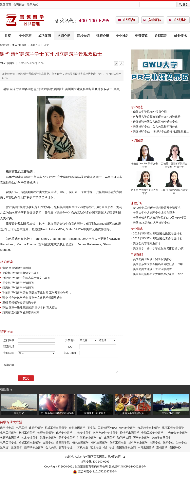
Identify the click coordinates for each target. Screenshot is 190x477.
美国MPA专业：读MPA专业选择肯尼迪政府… (161, 131)
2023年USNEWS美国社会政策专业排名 (157, 233)
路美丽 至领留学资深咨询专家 (20, 312)
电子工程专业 (8, 442)
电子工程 (21, 427)
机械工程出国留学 (56, 427)
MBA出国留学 (80, 442)
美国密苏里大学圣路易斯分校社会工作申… (159, 264)
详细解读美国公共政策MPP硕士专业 (155, 121)
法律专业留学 (48, 437)
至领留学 (161, 447)
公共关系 (51, 447)
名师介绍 (64, 35)
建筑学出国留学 (161, 437)
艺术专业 (95, 447)
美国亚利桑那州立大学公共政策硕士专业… (159, 274)
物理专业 (155, 442)
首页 (8, 35)
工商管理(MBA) (107, 427)
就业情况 (180, 35)
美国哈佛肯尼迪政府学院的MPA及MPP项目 (159, 217)
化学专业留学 (64, 432)
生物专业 (181, 442)
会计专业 (108, 447)
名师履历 (137, 140)
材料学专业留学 (138, 442)
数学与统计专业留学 (105, 432)
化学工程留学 (8, 432)
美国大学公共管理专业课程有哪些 (154, 212)
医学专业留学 (67, 437)
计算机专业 (81, 447)
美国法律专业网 (126, 447)
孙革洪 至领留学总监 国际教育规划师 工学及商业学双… (36, 292)
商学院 (91, 427)
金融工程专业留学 (152, 432)
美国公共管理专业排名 (147, 243)
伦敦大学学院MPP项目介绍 (150, 111)
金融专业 (48, 442)
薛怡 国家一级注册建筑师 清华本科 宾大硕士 (29, 307)
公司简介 (19, 4)
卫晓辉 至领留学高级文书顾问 (20, 272)
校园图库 (6, 389)
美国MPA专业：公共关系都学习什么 (155, 126)
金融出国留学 (77, 427)
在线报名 (180, 20)
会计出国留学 (107, 437)
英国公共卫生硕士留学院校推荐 (152, 259)
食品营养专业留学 (149, 427)
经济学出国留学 (129, 432)
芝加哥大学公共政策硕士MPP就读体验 (156, 116)
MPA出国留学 (25, 20)
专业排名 (122, 35)
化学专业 (168, 442)
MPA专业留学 (127, 427)
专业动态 (25, 35)
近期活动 (161, 35)
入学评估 (154, 20)
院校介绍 (83, 35)
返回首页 (5, 4)
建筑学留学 (36, 427)
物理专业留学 (45, 432)
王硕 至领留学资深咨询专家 (19, 302)
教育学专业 (65, 447)
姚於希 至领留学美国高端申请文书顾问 (26, 277)
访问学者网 (124, 437)
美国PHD (175, 447)
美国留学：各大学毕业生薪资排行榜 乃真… (159, 248)
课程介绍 (102, 35)
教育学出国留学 (9, 437)
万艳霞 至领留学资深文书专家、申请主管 (174, 164)
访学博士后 (7, 427)
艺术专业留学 (29, 437)
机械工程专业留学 (30, 442)
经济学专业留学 (34, 447)
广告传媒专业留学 (176, 432)
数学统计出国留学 (11, 447)
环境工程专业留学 (173, 427)
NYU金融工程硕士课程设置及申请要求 (156, 207)
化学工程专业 (118, 442)
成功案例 (44, 35)
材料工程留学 (27, 432)
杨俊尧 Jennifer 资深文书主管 (144, 164)
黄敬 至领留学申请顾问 (16, 267)
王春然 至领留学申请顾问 (18, 282)
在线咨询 (129, 20)
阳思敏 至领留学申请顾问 (18, 287)
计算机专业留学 (87, 437)
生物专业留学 (82, 432)
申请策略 (141, 35)
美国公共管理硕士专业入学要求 (152, 269)
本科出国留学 (146, 447)
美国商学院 (63, 442)
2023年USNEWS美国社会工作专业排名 (157, 238)
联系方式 (32, 4)
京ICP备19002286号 (133, 466)
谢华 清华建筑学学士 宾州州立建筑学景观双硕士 (32, 297)
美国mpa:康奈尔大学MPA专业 (151, 222)
